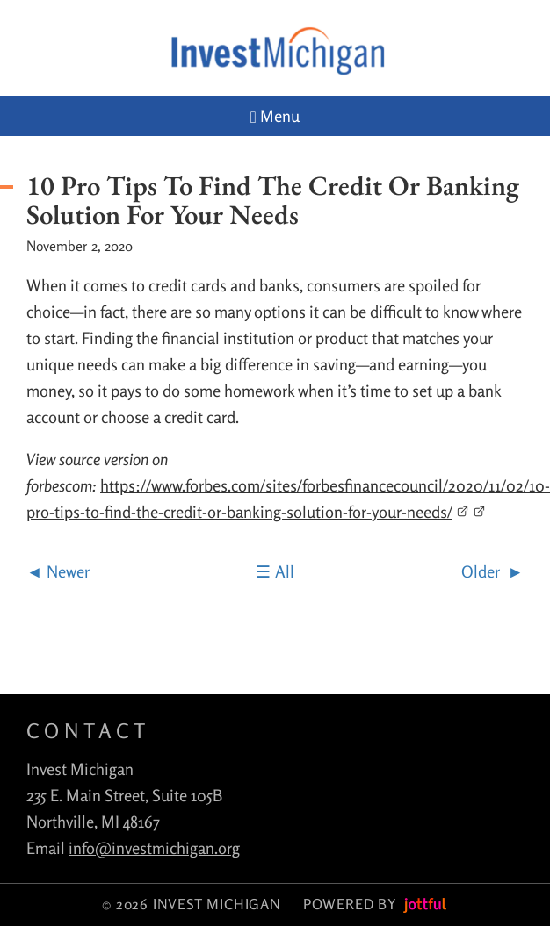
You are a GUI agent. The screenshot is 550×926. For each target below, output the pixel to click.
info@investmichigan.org (154, 848)
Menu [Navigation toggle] (275, 116)
